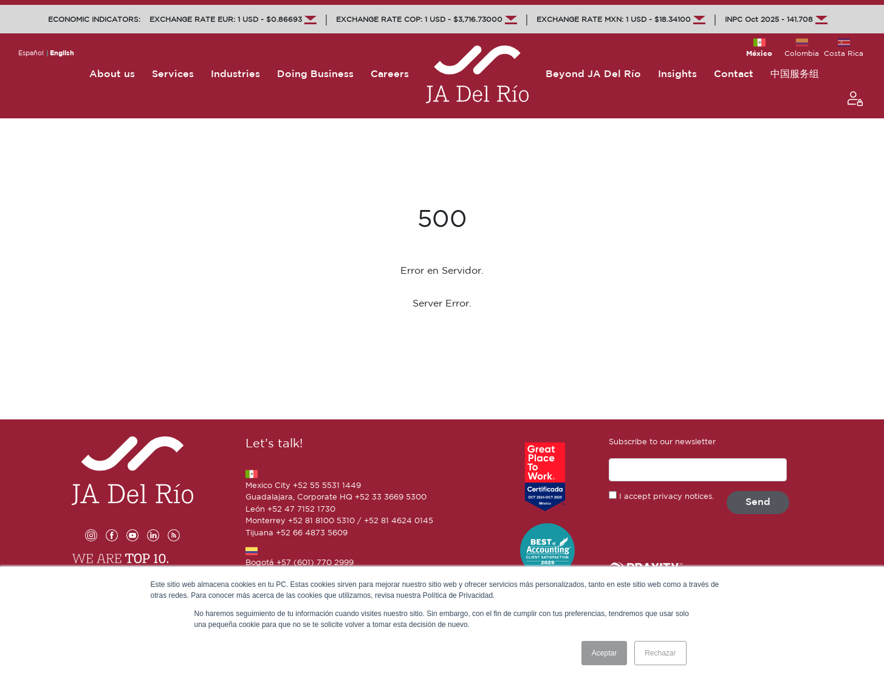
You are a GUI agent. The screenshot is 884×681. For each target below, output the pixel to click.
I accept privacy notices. (666, 496)
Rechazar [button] (660, 653)
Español (31, 53)
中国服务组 (794, 74)
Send (757, 502)
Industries (235, 74)
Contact (733, 74)
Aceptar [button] (604, 653)
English (62, 53)
